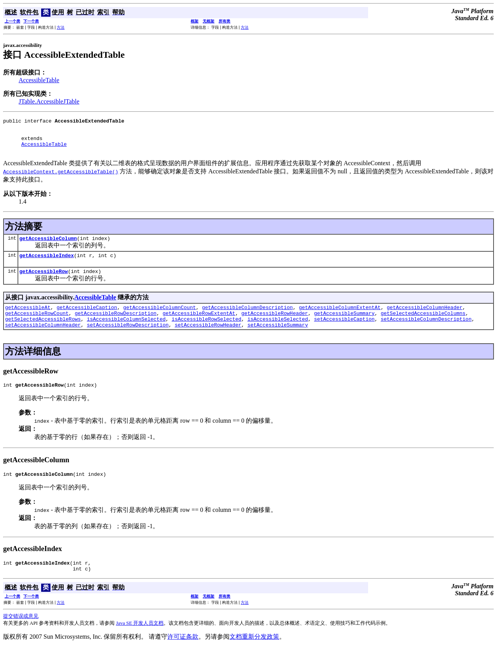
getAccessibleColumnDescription (247, 318)
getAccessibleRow (43, 281)
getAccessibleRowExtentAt (199, 325)
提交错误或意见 (20, 636)
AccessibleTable (39, 80)
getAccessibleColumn (48, 246)
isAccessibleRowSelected (206, 332)
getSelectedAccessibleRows (43, 332)
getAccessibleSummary (344, 325)
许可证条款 (182, 656)
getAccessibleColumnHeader (424, 318)
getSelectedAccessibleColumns (423, 325)
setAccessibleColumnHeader (43, 339)
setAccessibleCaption (344, 332)
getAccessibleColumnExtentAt (340, 318)
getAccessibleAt (27, 318)
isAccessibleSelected (277, 332)
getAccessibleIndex (46, 264)
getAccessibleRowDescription (115, 325)
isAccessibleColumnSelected (126, 332)
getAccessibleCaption (87, 318)
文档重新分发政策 (254, 656)
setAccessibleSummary (277, 339)
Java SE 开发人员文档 (140, 643)
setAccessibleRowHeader (208, 339)
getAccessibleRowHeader (274, 325)
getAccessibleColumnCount (159, 318)
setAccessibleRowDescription (128, 339)
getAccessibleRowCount (37, 325)
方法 (60, 27)
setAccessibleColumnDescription (426, 332)
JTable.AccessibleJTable (49, 101)
